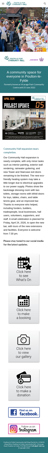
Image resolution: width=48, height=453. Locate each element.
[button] (3, 3)
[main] (24, 79)
